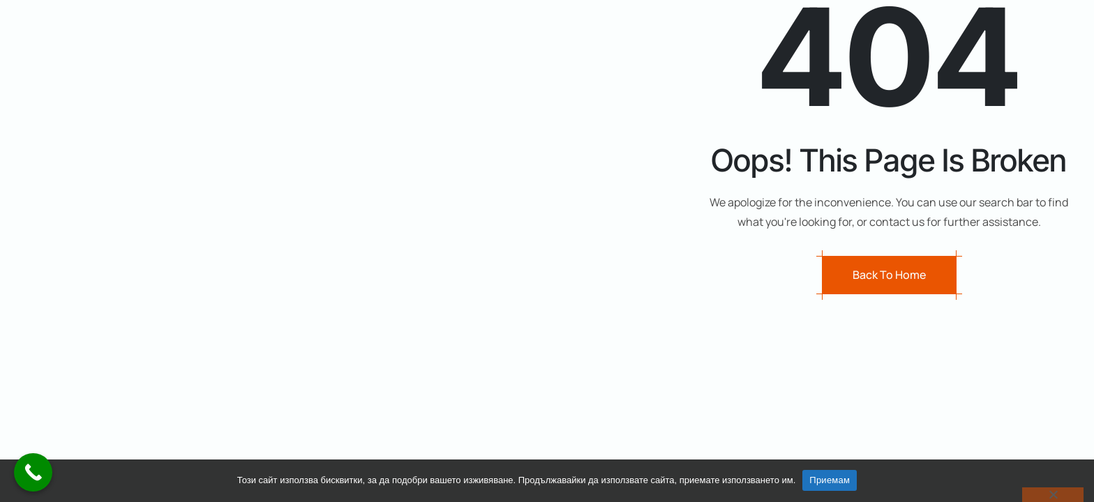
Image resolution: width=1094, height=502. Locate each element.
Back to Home (889, 275)
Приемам (829, 480)
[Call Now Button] (33, 472)
